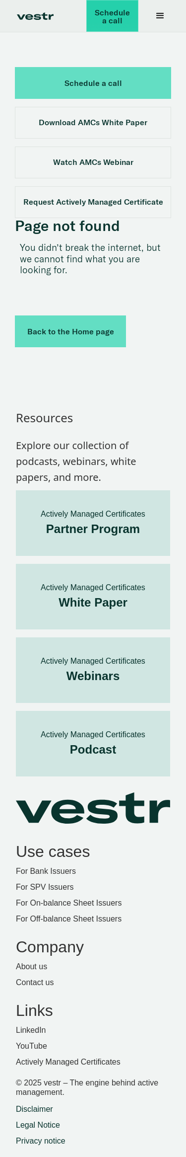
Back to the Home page (70, 331)
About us (31, 966)
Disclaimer (34, 1109)
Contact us (35, 982)
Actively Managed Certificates (68, 1062)
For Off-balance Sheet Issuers (69, 919)
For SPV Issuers (44, 887)
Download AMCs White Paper (93, 122)
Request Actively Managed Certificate (93, 202)
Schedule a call (112, 16)
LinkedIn (31, 1030)
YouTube (31, 1046)
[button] (160, 16)
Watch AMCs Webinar (93, 162)
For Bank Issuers (46, 871)
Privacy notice (40, 1141)
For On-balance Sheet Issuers (69, 903)
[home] (33, 16)
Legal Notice (38, 1125)
